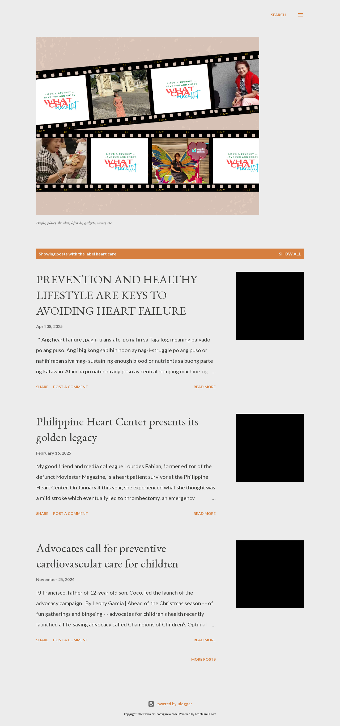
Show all (290, 253)
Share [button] (42, 387)
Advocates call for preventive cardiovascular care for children (107, 555)
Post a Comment (70, 387)
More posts (203, 659)
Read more (205, 387)
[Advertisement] (165, 24)
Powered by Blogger (170, 703)
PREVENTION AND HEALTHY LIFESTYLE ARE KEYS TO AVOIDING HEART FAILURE (116, 295)
